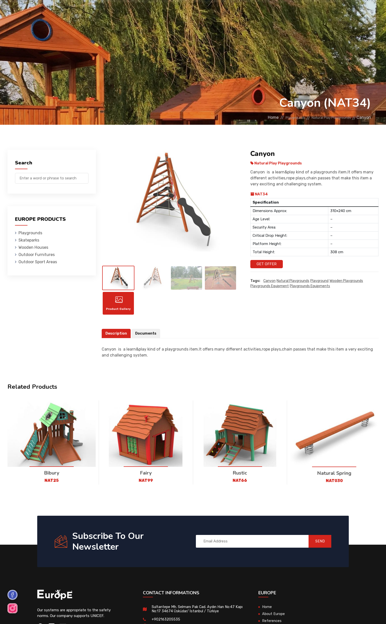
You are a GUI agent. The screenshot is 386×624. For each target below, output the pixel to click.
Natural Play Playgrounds (326, 117)
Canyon (269, 281)
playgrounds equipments (310, 286)
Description (116, 337)
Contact (304, 11)
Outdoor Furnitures (198, 11)
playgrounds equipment (269, 286)
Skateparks (115, 11)
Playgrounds (81, 11)
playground (319, 281)
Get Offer (267, 264)
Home (256, 117)
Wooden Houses (152, 11)
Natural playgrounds (293, 281)
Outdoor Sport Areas (37, 261)
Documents (147, 337)
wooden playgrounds (346, 281)
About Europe (274, 617)
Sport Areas (242, 11)
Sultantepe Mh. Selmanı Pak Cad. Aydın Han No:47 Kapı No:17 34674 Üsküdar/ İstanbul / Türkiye (194, 612)
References (276, 11)
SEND (316, 545)
